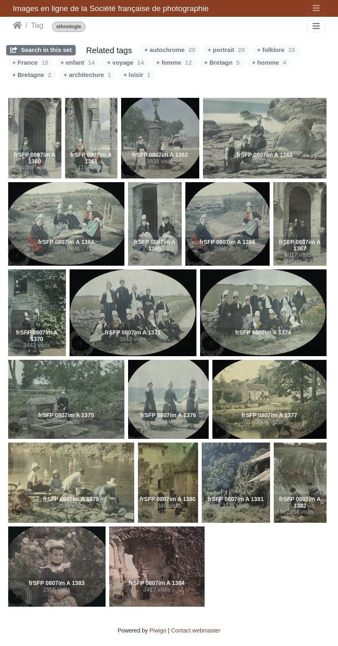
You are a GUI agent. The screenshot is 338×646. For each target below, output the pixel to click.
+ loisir (136, 74)
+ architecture (87, 74)
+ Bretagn (222, 62)
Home (17, 25)
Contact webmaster (196, 630)
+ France (30, 62)
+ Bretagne (31, 74)
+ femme (174, 62)
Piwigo (157, 630)
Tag (37, 25)
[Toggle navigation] (316, 8)
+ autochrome (169, 49)
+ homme (269, 62)
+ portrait (226, 49)
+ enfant (78, 62)
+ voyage (125, 62)
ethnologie (68, 26)
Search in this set (41, 49)
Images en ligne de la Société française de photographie (111, 8)
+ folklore (276, 49)
